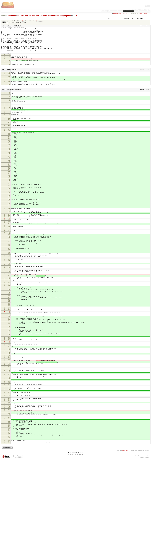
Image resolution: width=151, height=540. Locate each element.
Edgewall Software (19, 537)
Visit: (109, 18)
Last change (5, 20)
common (35, 16)
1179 (75, 16)
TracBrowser (125, 531)
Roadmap (119, 11)
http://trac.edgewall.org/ (145, 537)
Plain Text (70, 534)
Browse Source (128, 11)
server (28, 16)
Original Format (79, 534)
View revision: (127, 18)
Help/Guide (134, 9)
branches (12, 16)
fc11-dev (20, 16)
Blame (140, 13)
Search (146, 11)
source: (4, 16)
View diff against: (143, 18)
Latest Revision (126, 13)
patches (43, 16)
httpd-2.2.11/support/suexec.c (11, 100)
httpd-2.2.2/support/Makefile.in (11, 26)
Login (129, 9)
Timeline (111, 11)
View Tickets (138, 11)
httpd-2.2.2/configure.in (9, 77)
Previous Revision (117, 13)
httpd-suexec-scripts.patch (59, 16)
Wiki (104, 11)
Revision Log (146, 13)
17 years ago (39, 20)
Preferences (146, 9)
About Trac (140, 9)
